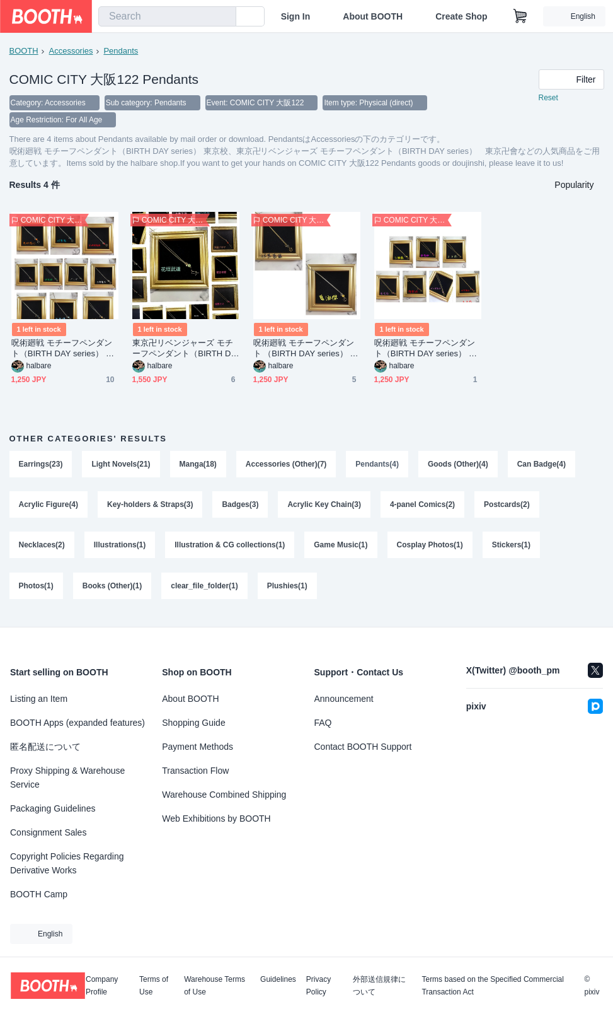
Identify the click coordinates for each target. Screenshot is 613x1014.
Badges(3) (240, 507)
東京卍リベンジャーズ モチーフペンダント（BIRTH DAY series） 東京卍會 (184, 349)
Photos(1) (36, 590)
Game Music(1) (341, 548)
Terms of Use (153, 986)
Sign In (296, 16)
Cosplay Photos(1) (430, 548)
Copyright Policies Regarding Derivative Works (67, 863)
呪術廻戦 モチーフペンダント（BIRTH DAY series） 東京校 (63, 349)
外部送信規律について (379, 986)
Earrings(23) (41, 465)
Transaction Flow (195, 771)
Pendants (121, 50)
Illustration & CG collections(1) (230, 548)
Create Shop (461, 16)
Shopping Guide (193, 723)
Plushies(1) (287, 590)
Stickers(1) (512, 548)
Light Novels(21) (121, 465)
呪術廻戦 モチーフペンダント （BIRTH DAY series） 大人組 (305, 349)
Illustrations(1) (120, 548)
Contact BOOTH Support (363, 747)
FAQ (323, 723)
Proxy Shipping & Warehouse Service (67, 778)
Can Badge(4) (542, 465)
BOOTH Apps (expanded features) (77, 723)
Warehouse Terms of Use (214, 986)
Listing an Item (38, 699)
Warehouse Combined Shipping (224, 795)
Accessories (71, 50)
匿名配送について (45, 747)
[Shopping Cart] (520, 16)
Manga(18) (198, 465)
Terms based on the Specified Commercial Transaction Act (492, 986)
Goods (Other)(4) (458, 465)
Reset (548, 98)
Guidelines (278, 980)
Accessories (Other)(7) (286, 465)
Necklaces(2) (42, 548)
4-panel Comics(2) (423, 507)
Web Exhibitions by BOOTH (216, 818)
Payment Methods (197, 747)
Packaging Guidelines (52, 808)
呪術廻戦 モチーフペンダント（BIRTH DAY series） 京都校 (426, 349)
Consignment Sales (48, 832)
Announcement (344, 699)
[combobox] (167, 16)
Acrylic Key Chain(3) (325, 507)
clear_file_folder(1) (205, 590)
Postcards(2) (507, 507)
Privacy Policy (318, 986)
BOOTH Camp (38, 894)
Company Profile (102, 986)
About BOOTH (373, 16)
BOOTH (23, 50)
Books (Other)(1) (112, 590)
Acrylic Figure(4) (49, 507)
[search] (223, 17)
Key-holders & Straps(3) (150, 507)
